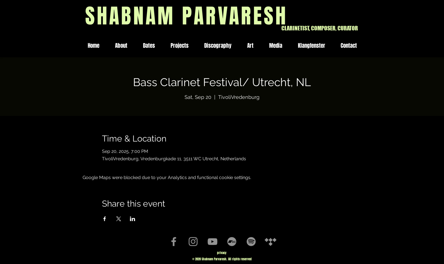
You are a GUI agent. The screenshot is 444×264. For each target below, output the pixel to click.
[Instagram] (193, 242)
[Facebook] (174, 242)
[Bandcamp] (232, 242)
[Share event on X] (118, 219)
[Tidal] (271, 242)
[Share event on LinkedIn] (132, 219)
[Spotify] (251, 242)
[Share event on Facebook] (104, 219)
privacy (221, 252)
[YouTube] (212, 242)
